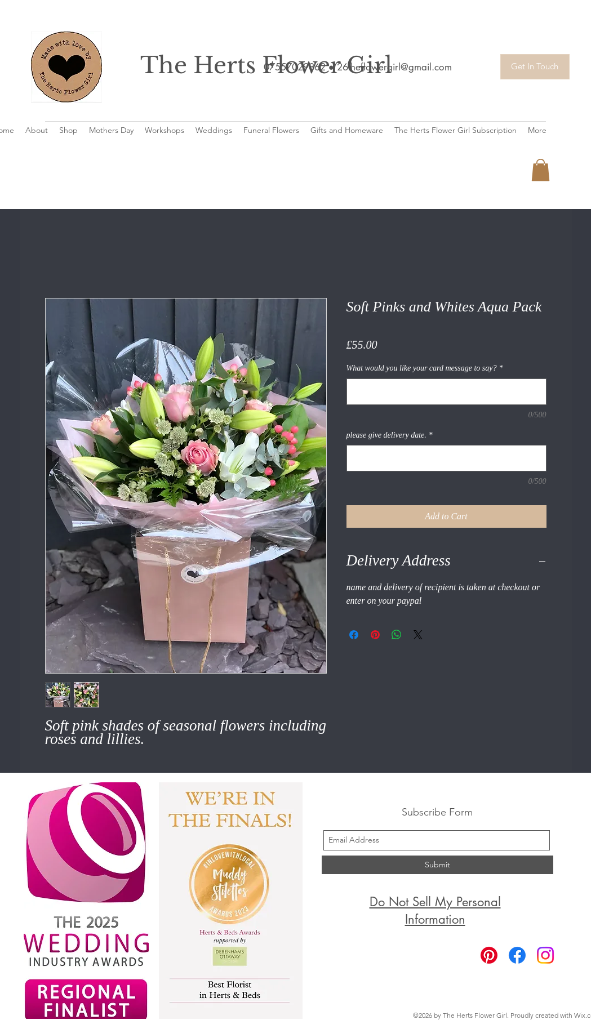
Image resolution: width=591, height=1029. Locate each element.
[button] (540, 170)
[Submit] (437, 865)
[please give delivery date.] (446, 458)
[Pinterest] (489, 955)
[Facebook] (517, 955)
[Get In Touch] (535, 66)
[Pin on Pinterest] (375, 635)
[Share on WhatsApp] (396, 635)
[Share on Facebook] (354, 635)
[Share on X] (418, 635)
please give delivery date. (389, 435)
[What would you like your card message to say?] (446, 392)
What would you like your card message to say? (424, 368)
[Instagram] (545, 955)
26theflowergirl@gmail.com (394, 67)
